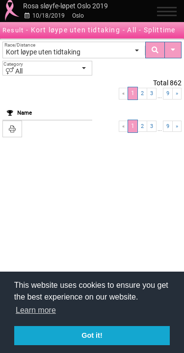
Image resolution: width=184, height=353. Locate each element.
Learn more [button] (36, 310)
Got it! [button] (91, 335)
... (160, 96)
